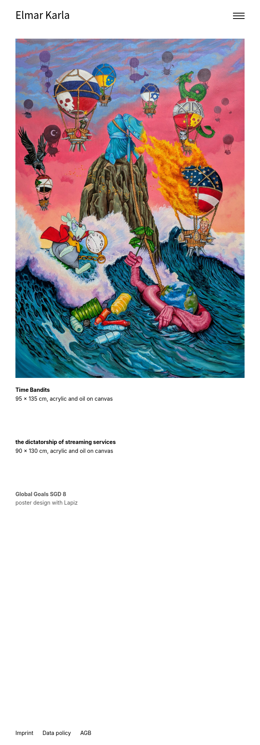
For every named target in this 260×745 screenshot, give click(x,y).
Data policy (56, 733)
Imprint (24, 733)
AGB (85, 733)
